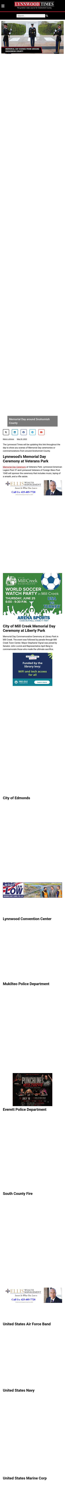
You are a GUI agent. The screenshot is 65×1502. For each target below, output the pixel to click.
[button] (6, 432)
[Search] (47, 16)
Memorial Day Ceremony (14, 467)
